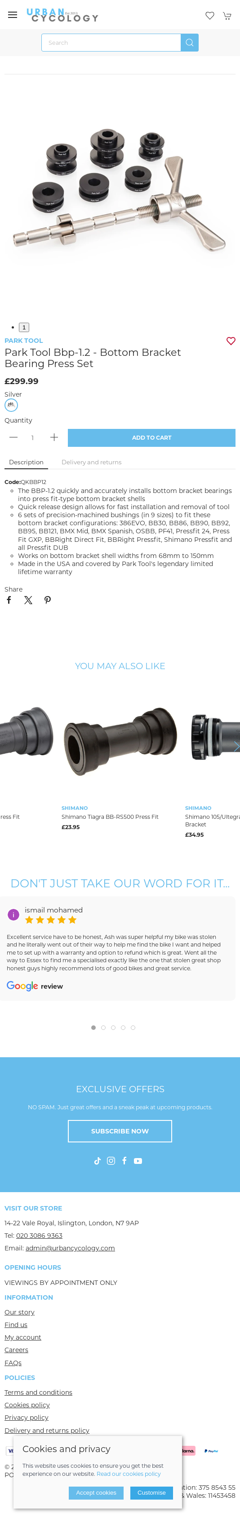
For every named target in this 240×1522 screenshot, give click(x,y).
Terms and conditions (38, 1392)
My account (22, 1337)
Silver (13, 394)
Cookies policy (27, 1405)
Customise (152, 1492)
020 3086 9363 (39, 1236)
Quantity (18, 420)
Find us (15, 1325)
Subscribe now (120, 1131)
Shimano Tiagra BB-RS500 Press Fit (110, 816)
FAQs (13, 1363)
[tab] (93, 1027)
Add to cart (152, 437)
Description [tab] (26, 462)
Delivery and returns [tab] (92, 462)
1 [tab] (24, 327)
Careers (16, 1350)
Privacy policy (26, 1418)
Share (13, 589)
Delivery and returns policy (46, 1431)
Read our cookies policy (129, 1473)
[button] (12, 15)
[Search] (120, 43)
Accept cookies (96, 1492)
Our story (19, 1312)
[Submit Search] (190, 43)
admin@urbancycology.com (70, 1248)
